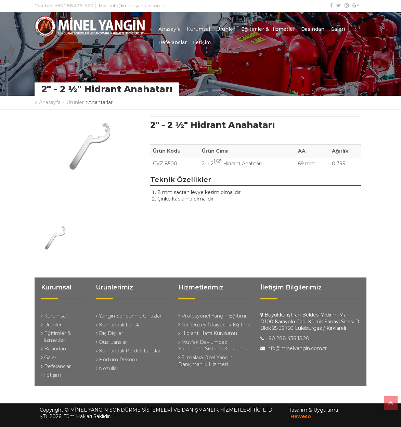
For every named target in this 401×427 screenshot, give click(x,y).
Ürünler (225, 29)
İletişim (202, 42)
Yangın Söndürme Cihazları (129, 316)
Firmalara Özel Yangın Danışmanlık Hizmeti (205, 360)
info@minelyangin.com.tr (138, 5)
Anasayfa (169, 29)
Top (391, 403)
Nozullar (107, 368)
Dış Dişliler (109, 333)
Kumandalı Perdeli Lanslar (128, 351)
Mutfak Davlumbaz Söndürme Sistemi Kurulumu (213, 345)
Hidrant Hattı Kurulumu (207, 333)
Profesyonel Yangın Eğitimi (212, 316)
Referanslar (172, 42)
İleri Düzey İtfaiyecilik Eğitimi (214, 325)
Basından (312, 29)
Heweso (300, 416)
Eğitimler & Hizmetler (268, 29)
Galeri (338, 29)
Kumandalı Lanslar (119, 325)
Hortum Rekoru (116, 360)
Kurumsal (198, 29)
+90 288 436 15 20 (74, 5)
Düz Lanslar (111, 342)
